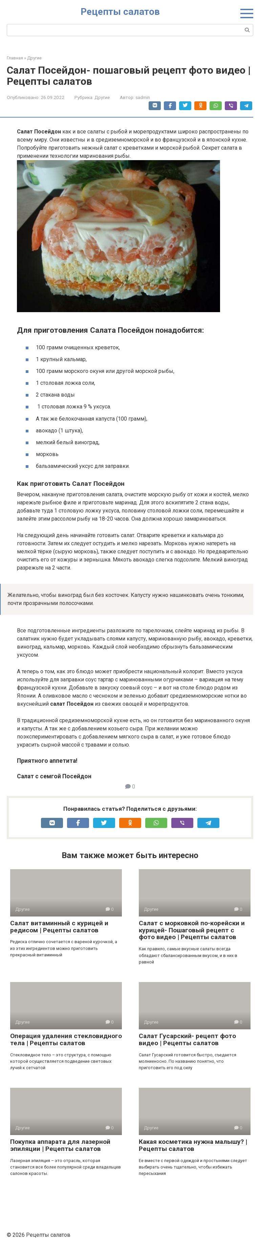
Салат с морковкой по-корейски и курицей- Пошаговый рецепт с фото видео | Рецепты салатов (192, 930)
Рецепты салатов (120, 11)
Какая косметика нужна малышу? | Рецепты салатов (193, 1145)
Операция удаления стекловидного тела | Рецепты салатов (66, 1039)
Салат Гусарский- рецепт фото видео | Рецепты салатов (187, 1039)
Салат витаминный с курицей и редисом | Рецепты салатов (59, 926)
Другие (102, 97)
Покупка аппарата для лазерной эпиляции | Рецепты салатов (60, 1145)
